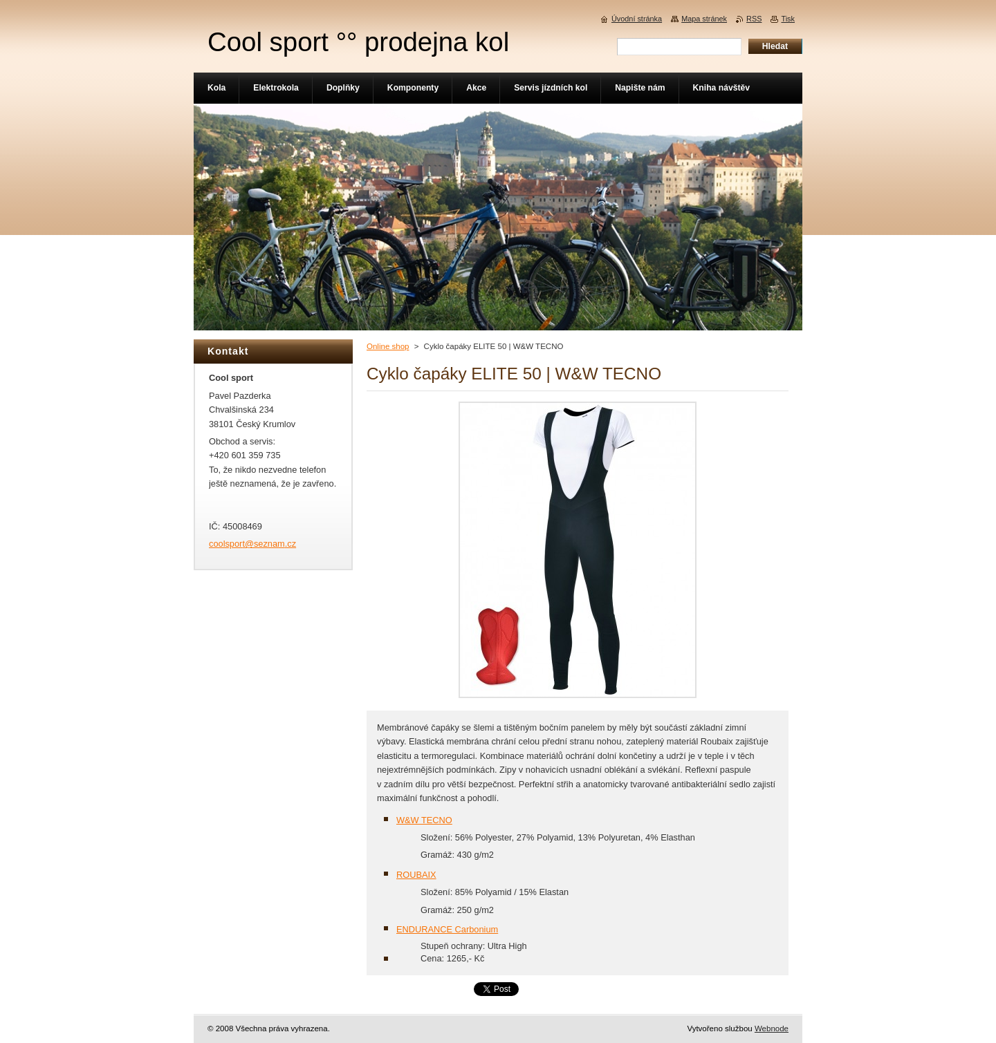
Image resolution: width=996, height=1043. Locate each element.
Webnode (771, 1028)
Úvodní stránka (636, 19)
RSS (754, 19)
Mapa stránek (704, 19)
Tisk (788, 19)
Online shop (388, 346)
